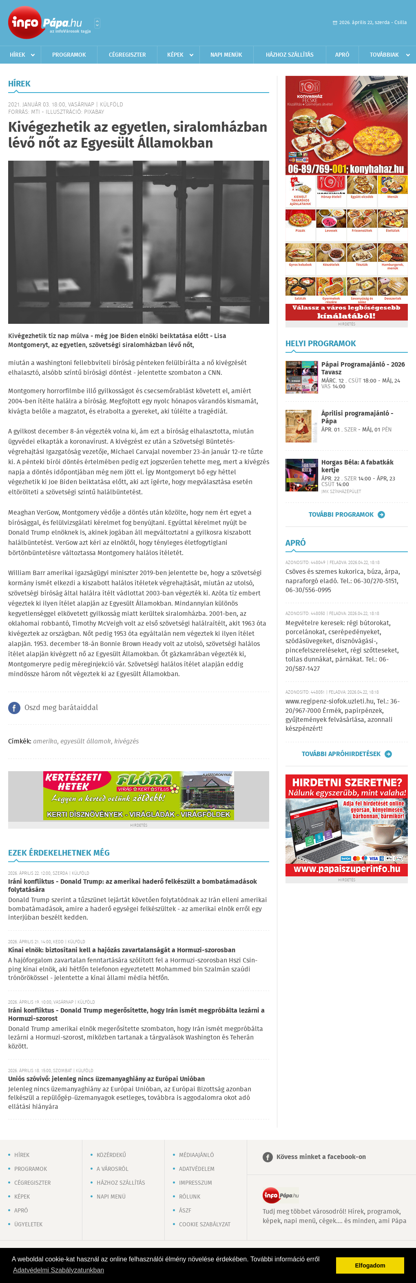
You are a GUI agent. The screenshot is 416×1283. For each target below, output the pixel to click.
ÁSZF (185, 1210)
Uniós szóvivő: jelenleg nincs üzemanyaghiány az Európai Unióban (106, 1079)
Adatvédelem (197, 1169)
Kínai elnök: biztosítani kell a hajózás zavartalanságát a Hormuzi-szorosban (121, 950)
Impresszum (195, 1183)
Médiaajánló (196, 1155)
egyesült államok (85, 742)
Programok (69, 55)
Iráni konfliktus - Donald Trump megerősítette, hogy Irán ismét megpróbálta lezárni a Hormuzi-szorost (136, 1015)
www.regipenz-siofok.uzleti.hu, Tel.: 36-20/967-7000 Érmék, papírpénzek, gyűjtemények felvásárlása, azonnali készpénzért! (342, 715)
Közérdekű (111, 1155)
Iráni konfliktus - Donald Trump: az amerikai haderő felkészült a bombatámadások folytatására (132, 886)
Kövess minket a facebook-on (321, 1157)
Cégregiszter (127, 55)
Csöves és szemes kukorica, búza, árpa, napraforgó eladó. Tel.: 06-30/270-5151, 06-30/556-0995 (342, 581)
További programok (341, 514)
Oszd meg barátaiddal (61, 708)
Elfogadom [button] (370, 1265)
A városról (112, 1169)
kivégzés (126, 742)
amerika (45, 742)
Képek (175, 55)
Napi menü (111, 1196)
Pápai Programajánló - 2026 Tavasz (363, 369)
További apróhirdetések (341, 754)
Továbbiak (384, 55)
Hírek (17, 55)
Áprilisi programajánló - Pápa (357, 418)
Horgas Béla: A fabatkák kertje (357, 467)
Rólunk (189, 1196)
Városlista (97, 23)
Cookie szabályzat (204, 1224)
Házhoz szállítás (290, 55)
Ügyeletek (28, 1224)
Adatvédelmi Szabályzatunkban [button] (58, 1270)
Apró (342, 55)
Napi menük (226, 55)
